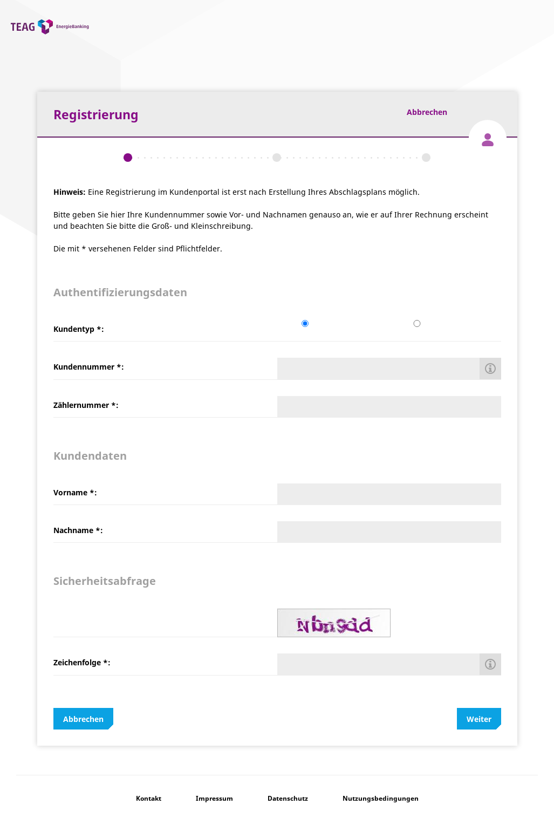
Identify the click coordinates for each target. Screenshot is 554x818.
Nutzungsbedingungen (381, 798)
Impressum (214, 798)
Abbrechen (427, 112)
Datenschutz (288, 798)
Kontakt (148, 798)
